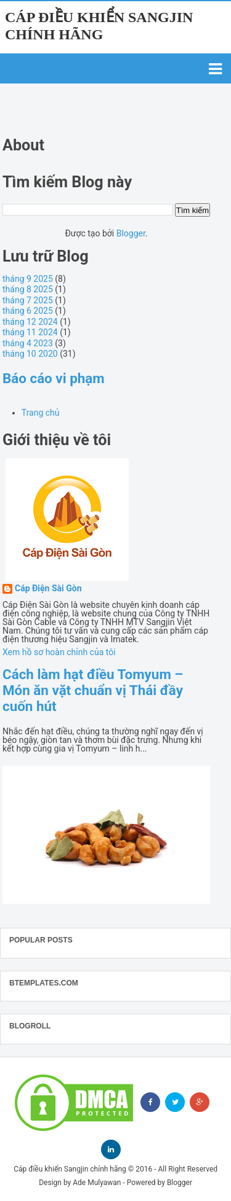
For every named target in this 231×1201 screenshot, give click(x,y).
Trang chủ (41, 413)
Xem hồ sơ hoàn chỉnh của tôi (59, 652)
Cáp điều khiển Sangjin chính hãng (70, 1169)
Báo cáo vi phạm (53, 378)
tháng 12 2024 (30, 322)
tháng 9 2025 (27, 279)
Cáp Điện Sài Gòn (48, 588)
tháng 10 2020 (30, 354)
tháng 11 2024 (30, 332)
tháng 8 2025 (27, 289)
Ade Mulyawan (97, 1182)
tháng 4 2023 (27, 343)
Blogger (130, 233)
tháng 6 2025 (27, 311)
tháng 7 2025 (27, 300)
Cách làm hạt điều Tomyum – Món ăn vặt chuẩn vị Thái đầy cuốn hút (92, 690)
